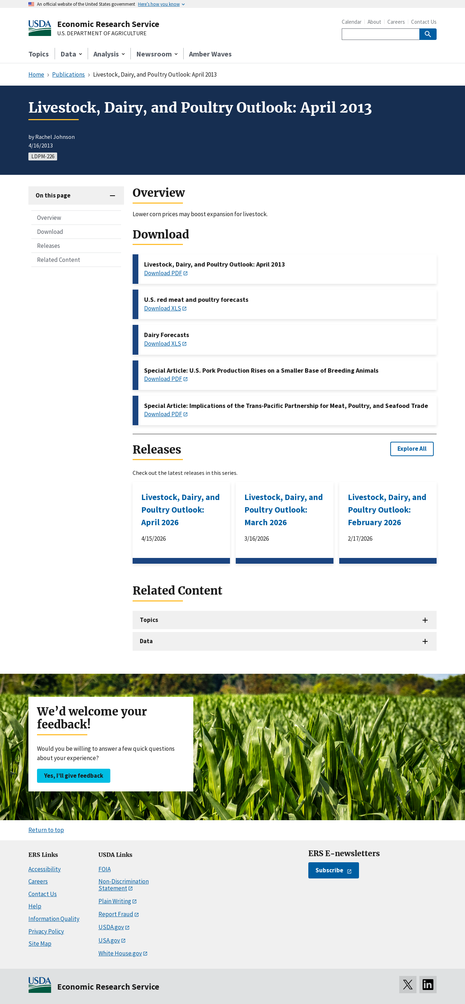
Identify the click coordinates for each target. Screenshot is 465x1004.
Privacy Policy (46, 931)
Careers (396, 21)
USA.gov (109, 940)
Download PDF (163, 273)
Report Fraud (115, 914)
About (374, 21)
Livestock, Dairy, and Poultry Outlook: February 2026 (387, 509)
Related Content (58, 260)
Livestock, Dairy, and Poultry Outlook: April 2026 (180, 509)
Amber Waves (210, 53)
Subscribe (329, 870)
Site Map (39, 944)
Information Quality (53, 919)
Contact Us (424, 21)
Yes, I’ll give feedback (73, 776)
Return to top (46, 830)
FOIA (104, 869)
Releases (48, 246)
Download (50, 232)
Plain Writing (114, 901)
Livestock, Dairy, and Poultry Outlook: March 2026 (283, 509)
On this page (53, 195)
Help (34, 906)
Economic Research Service (108, 24)
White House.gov (120, 953)
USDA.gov (111, 927)
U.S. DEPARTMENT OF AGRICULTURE (102, 33)
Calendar (352, 21)
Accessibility (44, 869)
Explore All (412, 449)
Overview (49, 218)
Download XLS (162, 308)
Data (146, 641)
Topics (38, 53)
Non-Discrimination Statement (123, 884)
